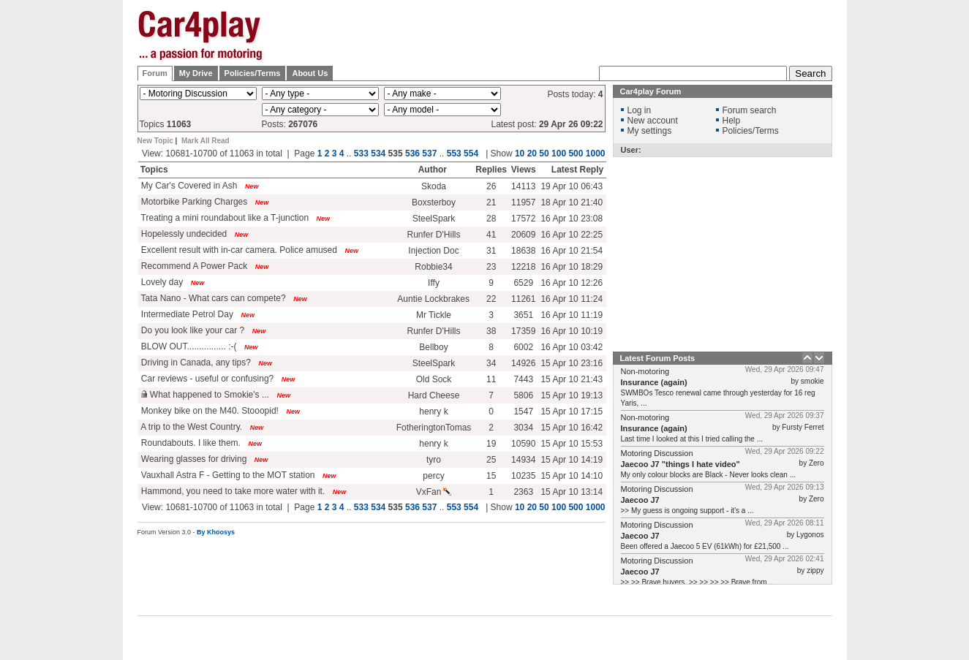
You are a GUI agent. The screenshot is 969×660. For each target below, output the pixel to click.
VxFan (434, 492)
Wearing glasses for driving (193, 459)
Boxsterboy (434, 202)
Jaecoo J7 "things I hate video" (680, 464)
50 (543, 153)
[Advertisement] (905, 230)
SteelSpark (434, 218)
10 (519, 153)
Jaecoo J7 (640, 500)
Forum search (750, 110)
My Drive (196, 73)
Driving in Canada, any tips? (195, 362)
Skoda (433, 186)
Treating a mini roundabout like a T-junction (224, 218)
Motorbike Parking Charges (193, 202)
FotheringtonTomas (434, 427)
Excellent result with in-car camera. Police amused (238, 250)
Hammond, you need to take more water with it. (232, 491)
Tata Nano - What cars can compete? (212, 298)
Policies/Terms (253, 73)
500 (575, 153)
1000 (596, 153)
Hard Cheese (434, 395)
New (252, 186)
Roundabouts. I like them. (190, 443)
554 (471, 153)
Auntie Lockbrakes (433, 299)
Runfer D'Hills (434, 235)
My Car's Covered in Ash (188, 186)
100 (558, 153)
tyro (433, 460)
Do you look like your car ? (192, 330)
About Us (310, 73)
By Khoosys (216, 532)
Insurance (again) (654, 382)
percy (433, 476)
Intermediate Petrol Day (186, 314)
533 (361, 153)
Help (732, 120)
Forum (155, 73)
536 (412, 153)
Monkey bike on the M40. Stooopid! (209, 411)
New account (652, 120)
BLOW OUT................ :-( (188, 346)
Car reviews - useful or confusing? (206, 378)
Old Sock (434, 379)
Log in (639, 110)
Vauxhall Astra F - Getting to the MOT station (227, 475)
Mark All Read (205, 141)
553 (454, 153)
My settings (649, 131)
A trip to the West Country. (191, 427)
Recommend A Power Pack (193, 266)
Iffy (434, 283)
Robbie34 (433, 267)
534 (378, 153)
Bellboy (433, 347)
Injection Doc (433, 251)
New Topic (155, 141)
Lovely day (161, 282)
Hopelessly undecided (183, 234)
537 (429, 153)
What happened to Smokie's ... (204, 395)
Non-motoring (645, 371)
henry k (433, 411)
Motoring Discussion (657, 453)
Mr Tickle (433, 315)
